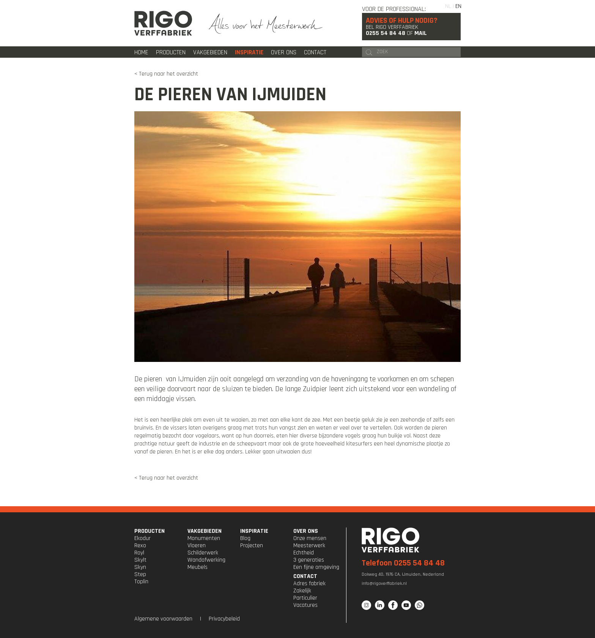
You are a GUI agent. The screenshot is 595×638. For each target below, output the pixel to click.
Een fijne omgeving (316, 567)
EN (458, 6)
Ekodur (142, 538)
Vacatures (305, 605)
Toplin (141, 582)
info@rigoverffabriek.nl (384, 583)
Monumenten (203, 538)
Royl (139, 553)
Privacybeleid (224, 619)
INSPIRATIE (254, 531)
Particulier (305, 598)
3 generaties (308, 560)
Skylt (140, 560)
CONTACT (305, 576)
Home (141, 52)
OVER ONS (305, 531)
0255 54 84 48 (385, 33)
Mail (420, 33)
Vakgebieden (210, 52)
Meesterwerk (309, 546)
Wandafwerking (206, 560)
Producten (171, 52)
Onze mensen (309, 538)
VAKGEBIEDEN (204, 531)
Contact (315, 52)
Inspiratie (249, 52)
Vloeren (196, 546)
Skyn (140, 567)
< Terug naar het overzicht (166, 74)
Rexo (140, 546)
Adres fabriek (309, 583)
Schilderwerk (202, 553)
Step (140, 574)
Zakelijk (302, 591)
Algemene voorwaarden (163, 619)
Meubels (197, 567)
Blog (245, 538)
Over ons (283, 52)
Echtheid (303, 553)
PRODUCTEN (149, 531)
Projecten (251, 546)
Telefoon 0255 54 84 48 (403, 563)
